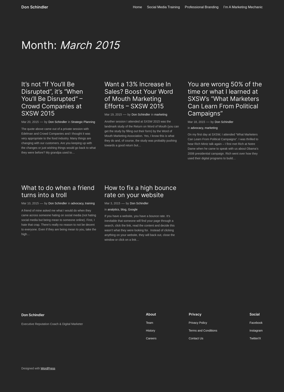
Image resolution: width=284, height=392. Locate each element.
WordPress (48, 368)
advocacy (197, 128)
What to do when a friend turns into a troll (58, 191)
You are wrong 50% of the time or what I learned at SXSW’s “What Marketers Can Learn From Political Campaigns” (225, 99)
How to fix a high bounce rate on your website (140, 191)
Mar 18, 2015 (196, 122)
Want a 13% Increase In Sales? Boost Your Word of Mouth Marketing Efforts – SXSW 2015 (138, 95)
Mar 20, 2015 (30, 122)
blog (123, 209)
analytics (113, 209)
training (90, 203)
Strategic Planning (83, 122)
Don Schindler (34, 7)
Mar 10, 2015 (30, 203)
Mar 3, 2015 (112, 203)
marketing (160, 114)
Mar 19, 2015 (113, 114)
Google (132, 209)
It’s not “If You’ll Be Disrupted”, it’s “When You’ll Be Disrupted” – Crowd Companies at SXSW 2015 (52, 99)
